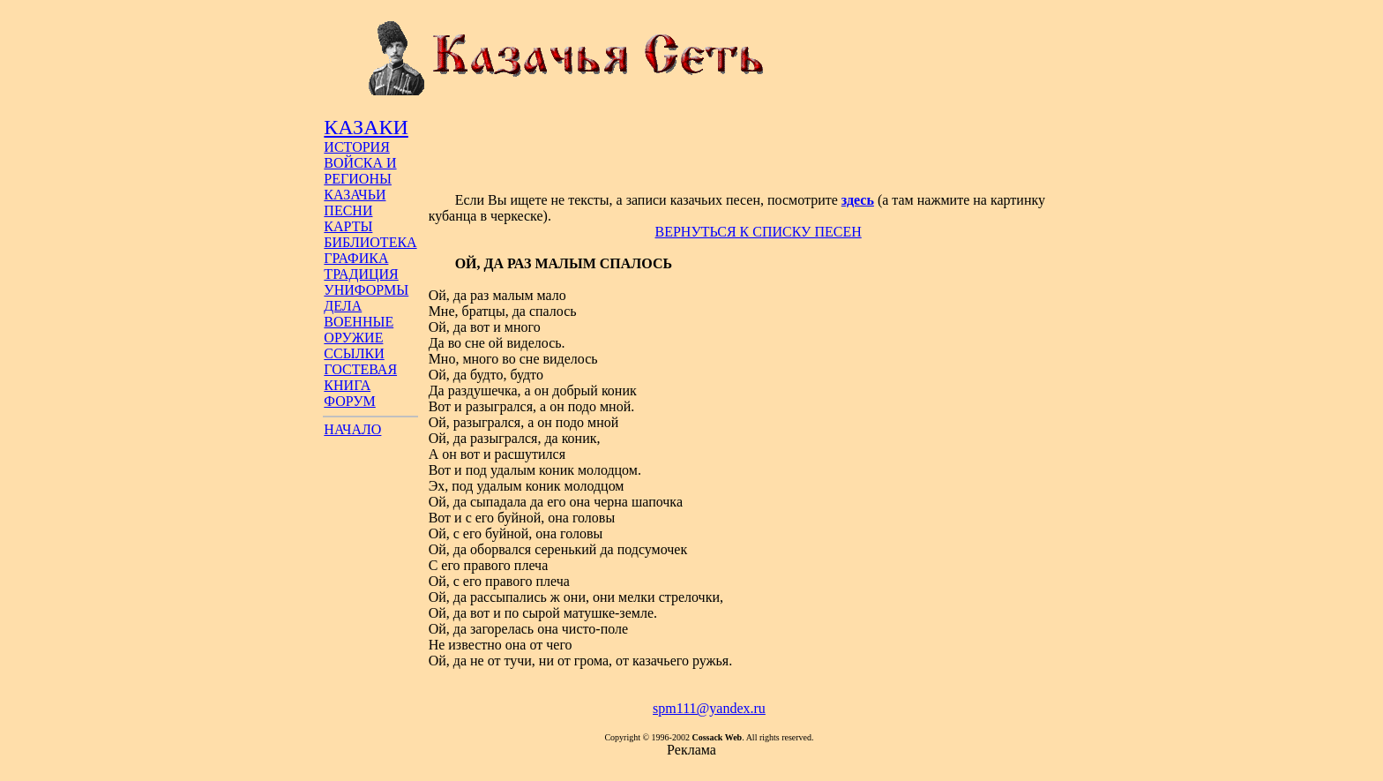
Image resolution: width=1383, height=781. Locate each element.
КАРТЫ (348, 226)
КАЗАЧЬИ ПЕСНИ (354, 202)
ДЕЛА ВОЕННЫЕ (358, 313)
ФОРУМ (349, 401)
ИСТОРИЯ (356, 146)
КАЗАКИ (365, 127)
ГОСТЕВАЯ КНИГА (360, 377)
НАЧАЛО (352, 429)
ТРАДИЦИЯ (361, 274)
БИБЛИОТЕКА (370, 242)
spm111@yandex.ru (709, 708)
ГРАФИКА (356, 258)
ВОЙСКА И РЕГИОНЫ (360, 170)
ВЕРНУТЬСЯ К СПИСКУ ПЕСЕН (757, 231)
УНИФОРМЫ (366, 289)
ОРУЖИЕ (353, 337)
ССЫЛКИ (354, 353)
